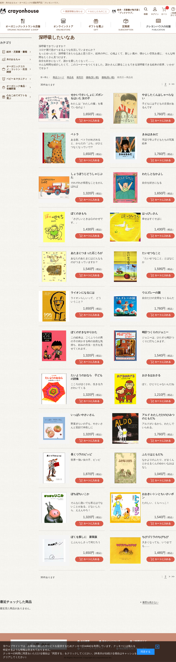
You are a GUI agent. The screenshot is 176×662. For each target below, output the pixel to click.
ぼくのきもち (79, 213)
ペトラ (75, 134)
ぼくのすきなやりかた (84, 332)
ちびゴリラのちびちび (155, 536)
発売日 (79, 77)
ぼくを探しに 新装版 (84, 536)
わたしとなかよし (152, 173)
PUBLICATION (158, 30)
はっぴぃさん (150, 213)
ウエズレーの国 (151, 292)
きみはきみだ (150, 134)
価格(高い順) (108, 77)
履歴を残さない (150, 602)
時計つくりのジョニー (155, 332)
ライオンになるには (83, 292)
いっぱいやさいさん (83, 414)
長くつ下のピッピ (81, 454)
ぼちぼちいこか (80, 493)
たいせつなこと (151, 253)
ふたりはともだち (152, 454)
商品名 (70, 77)
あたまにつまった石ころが (86, 253)
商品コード (58, 77)
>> (173, 84)
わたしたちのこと (98, 11)
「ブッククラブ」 (128, 11)
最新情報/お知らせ (74, 11)
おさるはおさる (151, 375)
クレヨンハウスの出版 (158, 26)
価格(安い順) (92, 77)
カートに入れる (91, 120)
